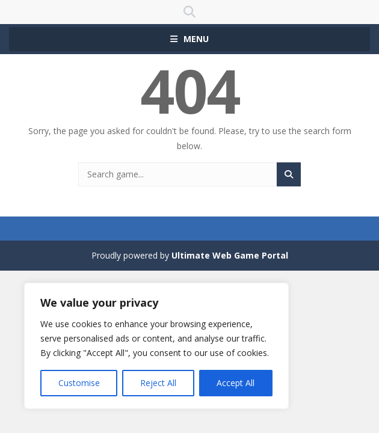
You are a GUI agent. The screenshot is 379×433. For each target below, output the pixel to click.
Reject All (158, 382)
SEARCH (189, 12)
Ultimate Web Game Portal (229, 255)
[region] (156, 346)
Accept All (235, 382)
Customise (79, 382)
